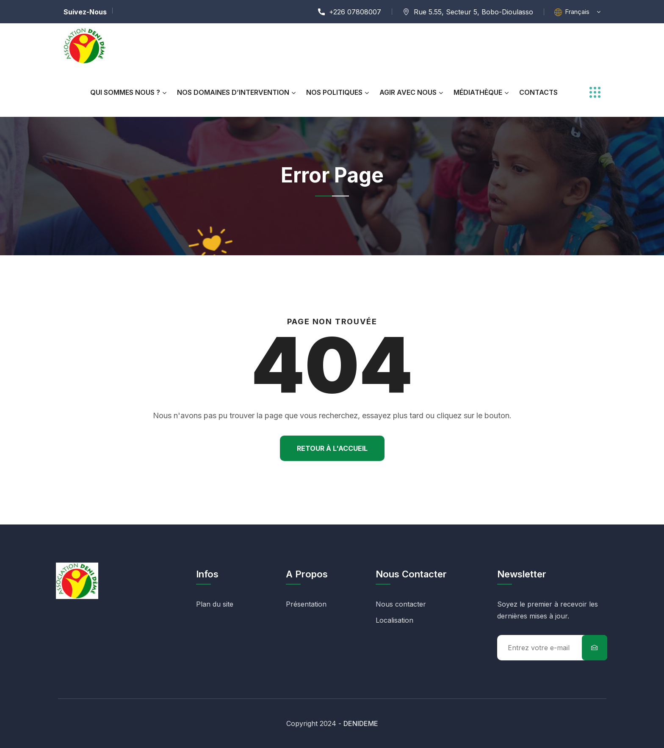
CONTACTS (538, 92)
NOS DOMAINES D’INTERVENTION (233, 92)
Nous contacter (401, 604)
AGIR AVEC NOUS (408, 92)
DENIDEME (360, 723)
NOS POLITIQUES (334, 92)
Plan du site (214, 604)
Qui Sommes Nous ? (125, 92)
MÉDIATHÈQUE (478, 92)
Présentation (306, 604)
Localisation (394, 620)
